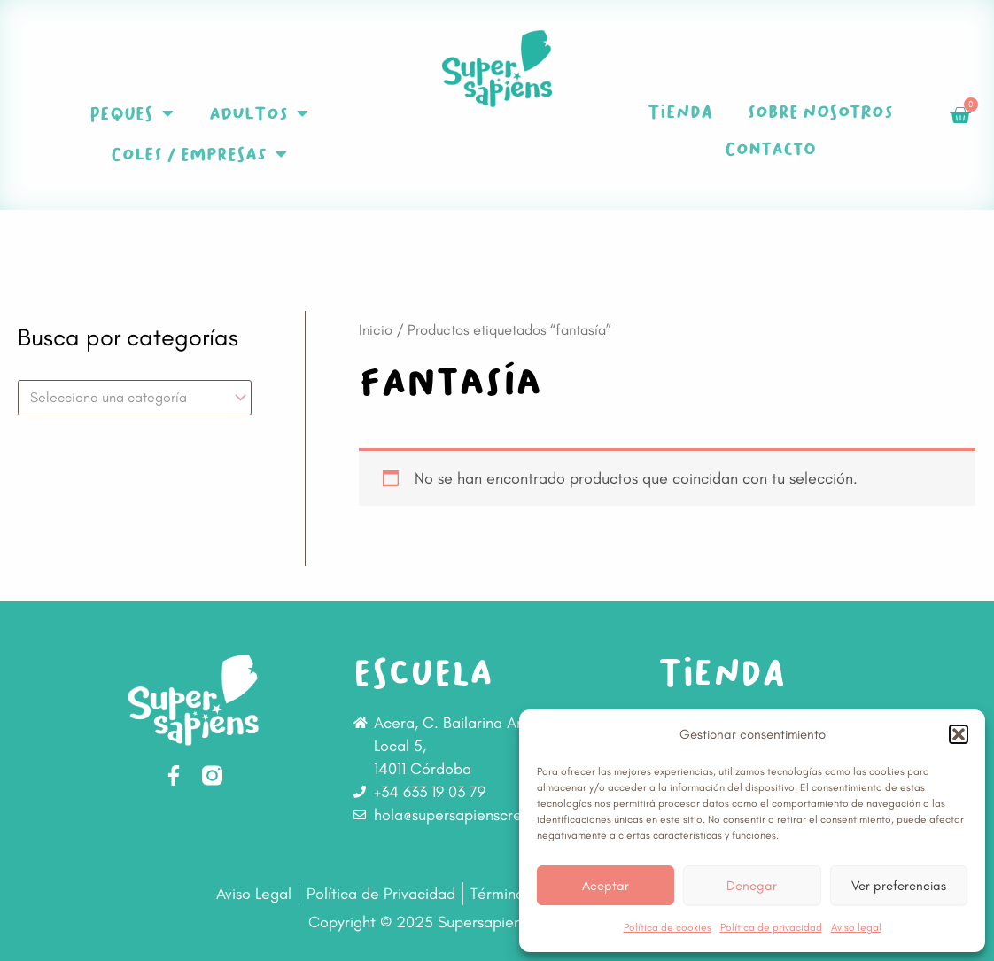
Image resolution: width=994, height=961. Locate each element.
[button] (958, 734)
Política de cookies (667, 927)
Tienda (680, 111)
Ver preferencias (898, 886)
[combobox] (135, 397)
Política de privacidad (771, 927)
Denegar (751, 886)
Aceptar (605, 886)
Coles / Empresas (199, 154)
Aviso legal (856, 927)
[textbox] (126, 397)
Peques (131, 113)
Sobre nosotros (820, 111)
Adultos (258, 113)
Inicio (375, 329)
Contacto (770, 148)
